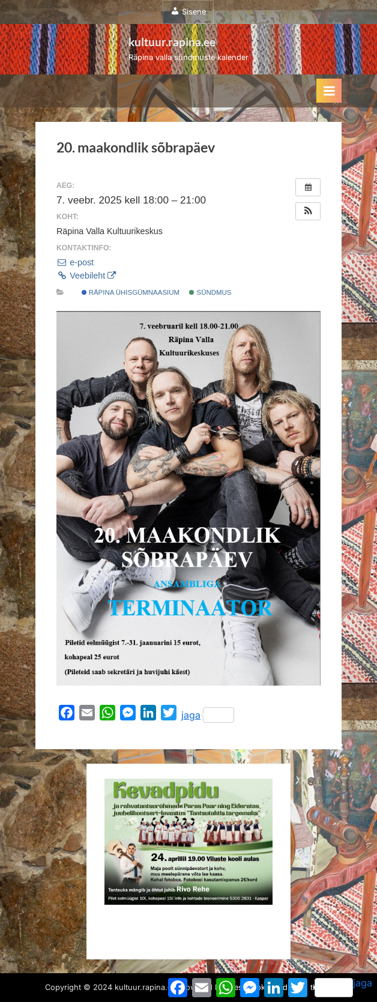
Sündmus (210, 292)
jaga (207, 715)
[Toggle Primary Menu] (329, 91)
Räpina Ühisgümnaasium (130, 292)
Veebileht (86, 275)
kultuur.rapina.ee (172, 42)
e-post (75, 262)
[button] (308, 211)
